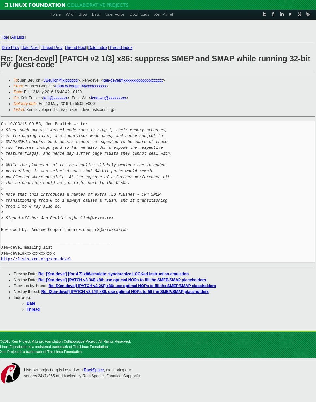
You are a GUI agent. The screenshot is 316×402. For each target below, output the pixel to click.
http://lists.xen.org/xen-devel (36, 259)
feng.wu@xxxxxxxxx (108, 98)
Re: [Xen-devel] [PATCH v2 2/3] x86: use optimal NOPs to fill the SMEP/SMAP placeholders (132, 286)
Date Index (97, 47)
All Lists (18, 37)
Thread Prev (51, 47)
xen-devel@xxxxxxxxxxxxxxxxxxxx (133, 80)
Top (5, 37)
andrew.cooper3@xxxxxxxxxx (81, 86)
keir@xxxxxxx (55, 98)
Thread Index (121, 47)
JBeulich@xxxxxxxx (61, 80)
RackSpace (94, 370)
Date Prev (10, 47)
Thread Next (75, 47)
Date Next (29, 47)
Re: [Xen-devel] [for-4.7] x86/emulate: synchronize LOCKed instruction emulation (113, 274)
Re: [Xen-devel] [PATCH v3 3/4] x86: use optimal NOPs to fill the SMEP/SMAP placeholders (122, 280)
